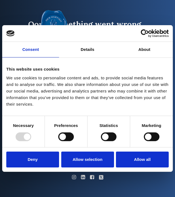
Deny (33, 159)
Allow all (142, 159)
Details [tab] (87, 49)
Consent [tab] (30, 49)
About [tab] (144, 49)
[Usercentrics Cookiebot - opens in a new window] (145, 33)
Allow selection (87, 159)
